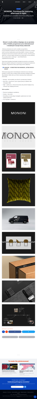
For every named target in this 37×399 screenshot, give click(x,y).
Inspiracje (18, 8)
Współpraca (5, 392)
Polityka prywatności (30, 392)
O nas (19, 392)
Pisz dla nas (9, 392)
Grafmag (16, 394)
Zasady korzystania (23, 392)
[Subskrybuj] (25, 387)
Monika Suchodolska (22, 375)
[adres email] (17, 387)
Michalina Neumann (5, 374)
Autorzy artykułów (14, 392)
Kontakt (18, 393)
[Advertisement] (18, 32)
